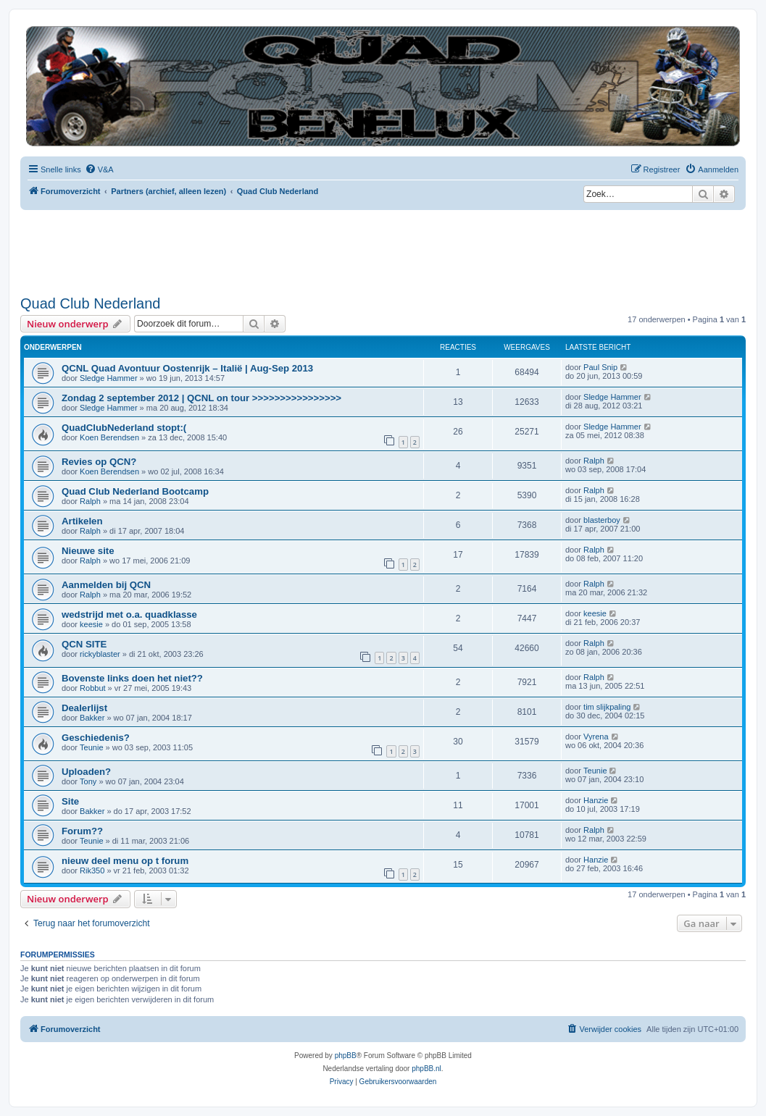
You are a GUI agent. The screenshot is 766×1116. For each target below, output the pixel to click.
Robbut (92, 688)
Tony (88, 781)
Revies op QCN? (99, 461)
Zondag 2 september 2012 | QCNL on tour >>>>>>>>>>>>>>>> (201, 398)
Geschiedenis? (96, 737)
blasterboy (601, 520)
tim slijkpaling (606, 706)
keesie (91, 624)
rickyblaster (100, 654)
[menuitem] (99, 169)
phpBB (346, 1056)
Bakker (92, 717)
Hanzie (595, 800)
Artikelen (82, 521)
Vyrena (595, 736)
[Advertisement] (284, 249)
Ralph (593, 460)
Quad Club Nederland (90, 303)
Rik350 (92, 870)
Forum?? (82, 831)
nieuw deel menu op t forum (125, 860)
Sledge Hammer (108, 378)
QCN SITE (84, 644)
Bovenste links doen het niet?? (132, 678)
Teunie (91, 747)
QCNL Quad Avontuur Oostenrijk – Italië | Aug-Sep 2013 (187, 368)
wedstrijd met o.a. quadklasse (129, 614)
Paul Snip (600, 367)
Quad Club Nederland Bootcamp (135, 491)
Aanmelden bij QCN (106, 584)
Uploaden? (86, 771)
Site (70, 801)
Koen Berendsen (109, 437)
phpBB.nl (426, 1069)
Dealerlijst (84, 707)
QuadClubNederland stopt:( (124, 427)
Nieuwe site (88, 550)
